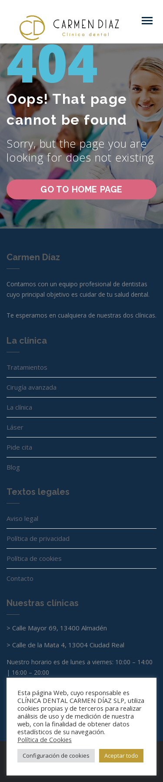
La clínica (19, 407)
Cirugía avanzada (32, 387)
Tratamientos (27, 367)
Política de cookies (34, 558)
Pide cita (19, 447)
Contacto (20, 578)
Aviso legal (22, 518)
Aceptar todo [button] (121, 755)
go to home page (81, 189)
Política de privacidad (38, 538)
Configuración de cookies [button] (56, 755)
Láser (15, 427)
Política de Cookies (44, 739)
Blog (13, 467)
